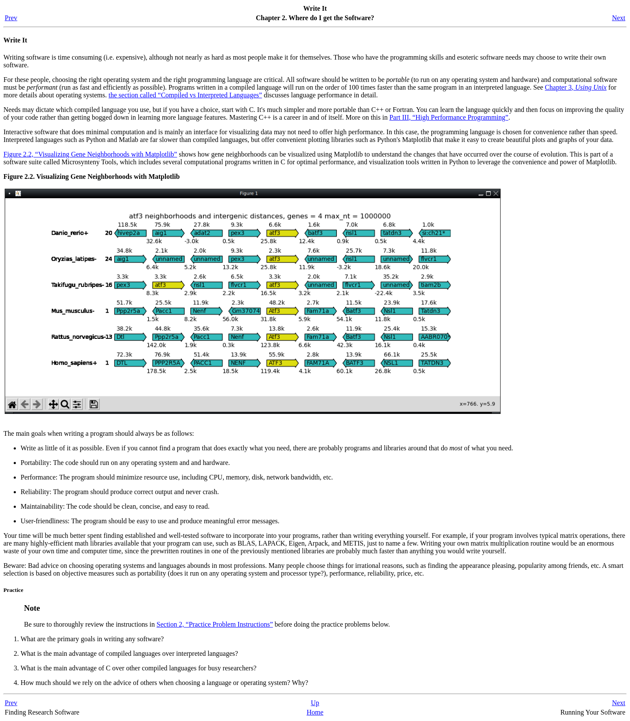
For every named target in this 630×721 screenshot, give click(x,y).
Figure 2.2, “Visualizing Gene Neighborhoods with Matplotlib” (90, 154)
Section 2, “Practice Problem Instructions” (214, 624)
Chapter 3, (575, 87)
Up (315, 702)
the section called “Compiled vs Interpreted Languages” (185, 95)
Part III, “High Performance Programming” (448, 117)
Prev (11, 17)
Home (314, 712)
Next (618, 17)
